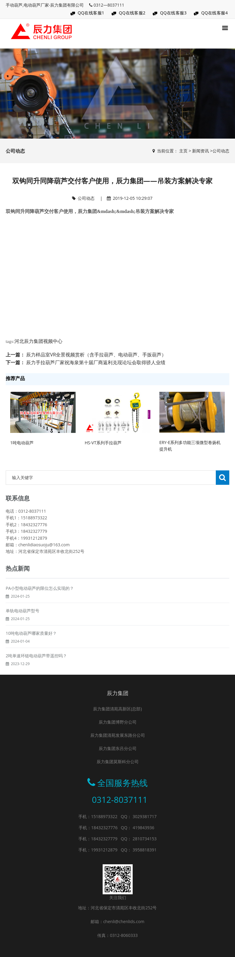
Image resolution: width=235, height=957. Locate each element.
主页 (183, 151)
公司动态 (220, 151)
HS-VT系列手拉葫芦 (103, 443)
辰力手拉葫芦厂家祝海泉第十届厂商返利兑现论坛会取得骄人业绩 (95, 362)
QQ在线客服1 (91, 13)
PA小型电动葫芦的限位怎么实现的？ (40, 602)
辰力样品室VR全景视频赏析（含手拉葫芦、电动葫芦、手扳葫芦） (96, 354)
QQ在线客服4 (214, 13)
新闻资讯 (200, 151)
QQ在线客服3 (173, 13)
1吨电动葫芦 (22, 443)
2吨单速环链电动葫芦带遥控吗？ (36, 670)
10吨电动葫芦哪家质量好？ (31, 647)
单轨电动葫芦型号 (22, 625)
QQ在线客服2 (132, 13)
